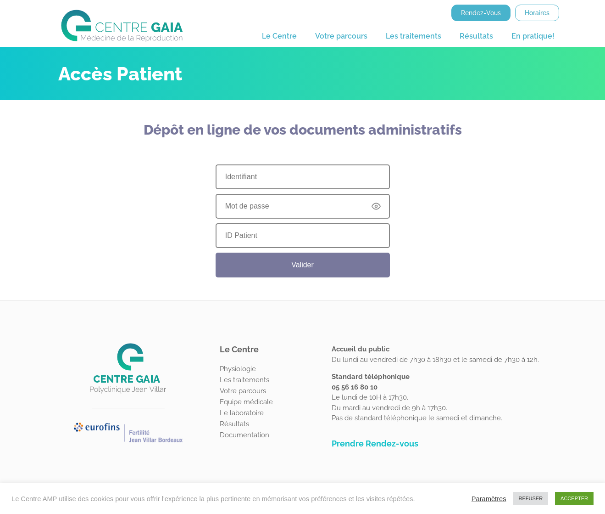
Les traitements (413, 36)
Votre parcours (341, 36)
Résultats (476, 36)
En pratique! (533, 36)
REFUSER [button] (531, 498)
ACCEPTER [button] (574, 498)
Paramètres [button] (489, 499)
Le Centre (279, 36)
